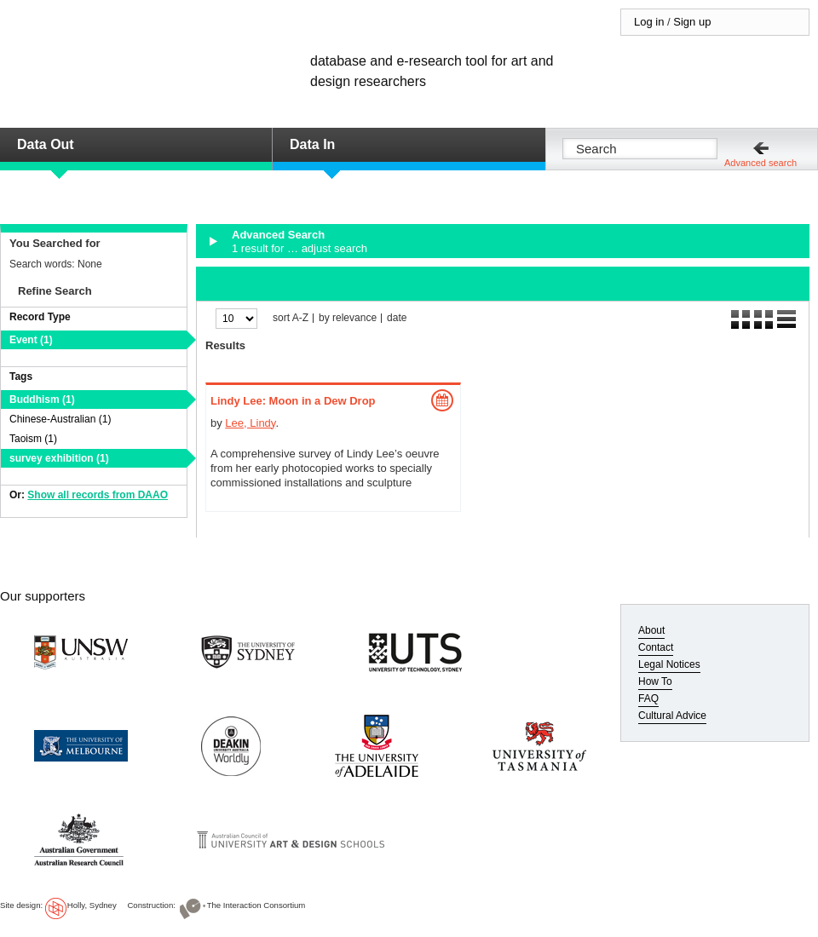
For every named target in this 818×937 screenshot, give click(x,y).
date (396, 318)
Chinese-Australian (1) (60, 419)
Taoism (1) (33, 439)
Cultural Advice (672, 715)
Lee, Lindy (250, 423)
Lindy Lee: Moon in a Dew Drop (293, 400)
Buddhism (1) (42, 399)
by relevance (348, 318)
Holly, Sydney (92, 905)
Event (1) (31, 340)
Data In (312, 144)
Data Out (45, 144)
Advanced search (760, 163)
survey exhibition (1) (59, 458)
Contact (655, 647)
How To (655, 681)
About (651, 630)
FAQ (648, 698)
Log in (649, 21)
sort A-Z (290, 318)
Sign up (692, 21)
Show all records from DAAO (97, 495)
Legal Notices (669, 664)
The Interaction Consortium (256, 905)
